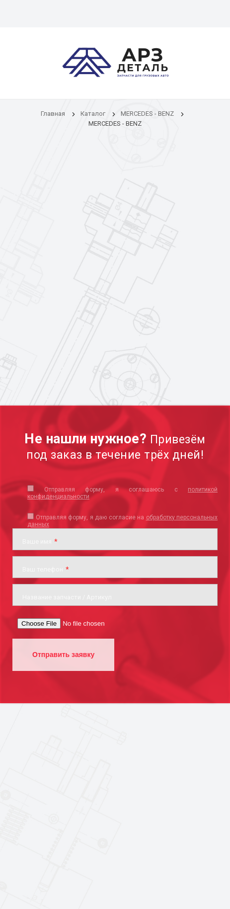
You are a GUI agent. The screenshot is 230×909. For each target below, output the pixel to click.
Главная (53, 113)
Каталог (93, 113)
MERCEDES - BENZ (147, 113)
